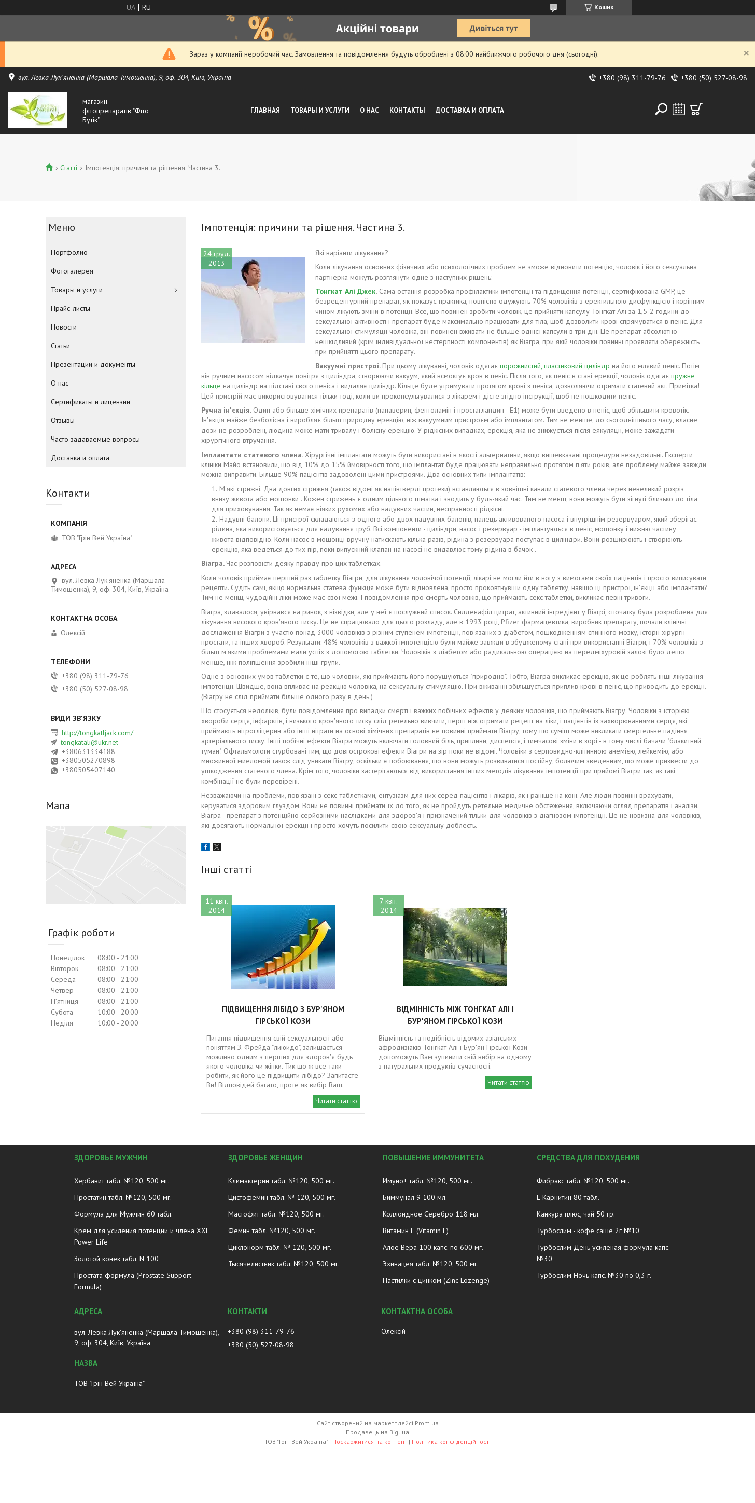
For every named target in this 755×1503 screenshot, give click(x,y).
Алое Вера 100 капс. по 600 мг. (433, 1247)
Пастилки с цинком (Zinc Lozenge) (436, 1280)
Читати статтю (336, 1101)
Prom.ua (427, 1423)
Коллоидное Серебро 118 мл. (431, 1214)
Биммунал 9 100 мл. (415, 1197)
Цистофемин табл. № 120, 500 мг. (281, 1197)
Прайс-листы (70, 308)
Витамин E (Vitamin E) (416, 1230)
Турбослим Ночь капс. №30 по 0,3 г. (594, 1275)
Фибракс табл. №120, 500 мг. (583, 1180)
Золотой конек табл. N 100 (116, 1258)
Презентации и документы (93, 364)
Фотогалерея (72, 271)
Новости (64, 327)
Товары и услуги (319, 110)
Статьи (60, 345)
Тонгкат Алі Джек (345, 291)
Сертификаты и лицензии (90, 401)
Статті (68, 167)
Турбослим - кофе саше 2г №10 (588, 1230)
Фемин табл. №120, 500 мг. (271, 1230)
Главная (265, 110)
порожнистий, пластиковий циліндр (555, 366)
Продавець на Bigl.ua (377, 1432)
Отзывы (63, 420)
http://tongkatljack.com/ (97, 733)
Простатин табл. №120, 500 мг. (123, 1197)
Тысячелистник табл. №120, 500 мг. (284, 1263)
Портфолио (69, 252)
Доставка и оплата (470, 110)
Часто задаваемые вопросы (95, 439)
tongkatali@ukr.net (89, 742)
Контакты (407, 110)
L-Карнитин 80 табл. (568, 1197)
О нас (369, 110)
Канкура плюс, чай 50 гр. (576, 1214)
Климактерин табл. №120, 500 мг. (281, 1180)
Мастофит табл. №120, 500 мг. (276, 1214)
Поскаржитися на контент (369, 1441)
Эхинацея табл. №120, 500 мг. (431, 1263)
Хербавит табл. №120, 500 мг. (122, 1180)
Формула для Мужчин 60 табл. (123, 1214)
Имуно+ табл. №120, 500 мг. (427, 1180)
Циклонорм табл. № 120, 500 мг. (279, 1247)
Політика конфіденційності (451, 1441)
